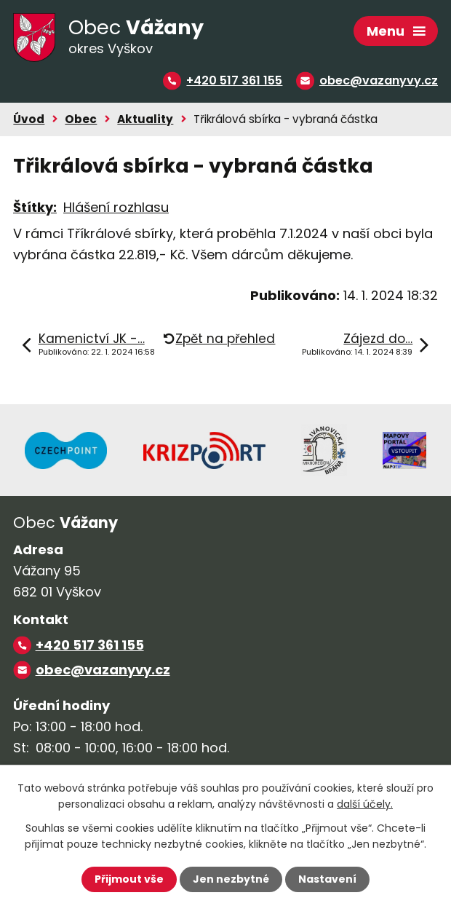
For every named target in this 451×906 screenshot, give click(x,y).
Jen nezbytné (231, 879)
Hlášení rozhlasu (116, 207)
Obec (81, 119)
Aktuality (145, 119)
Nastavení (327, 879)
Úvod (28, 119)
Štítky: (35, 207)
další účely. (365, 804)
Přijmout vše (129, 879)
